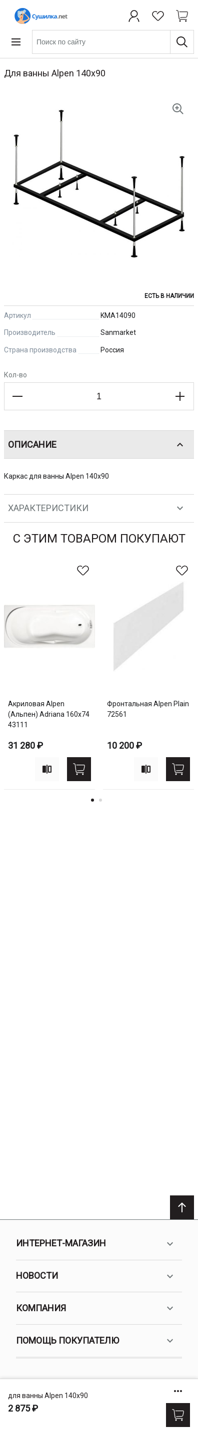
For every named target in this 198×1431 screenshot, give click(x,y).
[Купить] (178, 1415)
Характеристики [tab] (97, 508)
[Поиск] (182, 41)
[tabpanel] (49, 674)
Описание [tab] (97, 445)
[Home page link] (39, 16)
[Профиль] (134, 16)
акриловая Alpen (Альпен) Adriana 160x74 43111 (49, 714)
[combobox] (113, 42)
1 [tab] (92, 800)
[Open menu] (16, 42)
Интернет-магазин (96, 1244)
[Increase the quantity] (180, 396)
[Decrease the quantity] (18, 396)
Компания (96, 1308)
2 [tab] (100, 800)
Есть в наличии (169, 295)
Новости (96, 1276)
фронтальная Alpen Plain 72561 (148, 709)
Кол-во (15, 375)
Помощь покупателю (96, 1341)
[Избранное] (158, 16)
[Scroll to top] (182, 1207)
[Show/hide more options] (178, 1391)
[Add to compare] (47, 769)
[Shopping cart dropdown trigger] (182, 16)
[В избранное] (83, 570)
